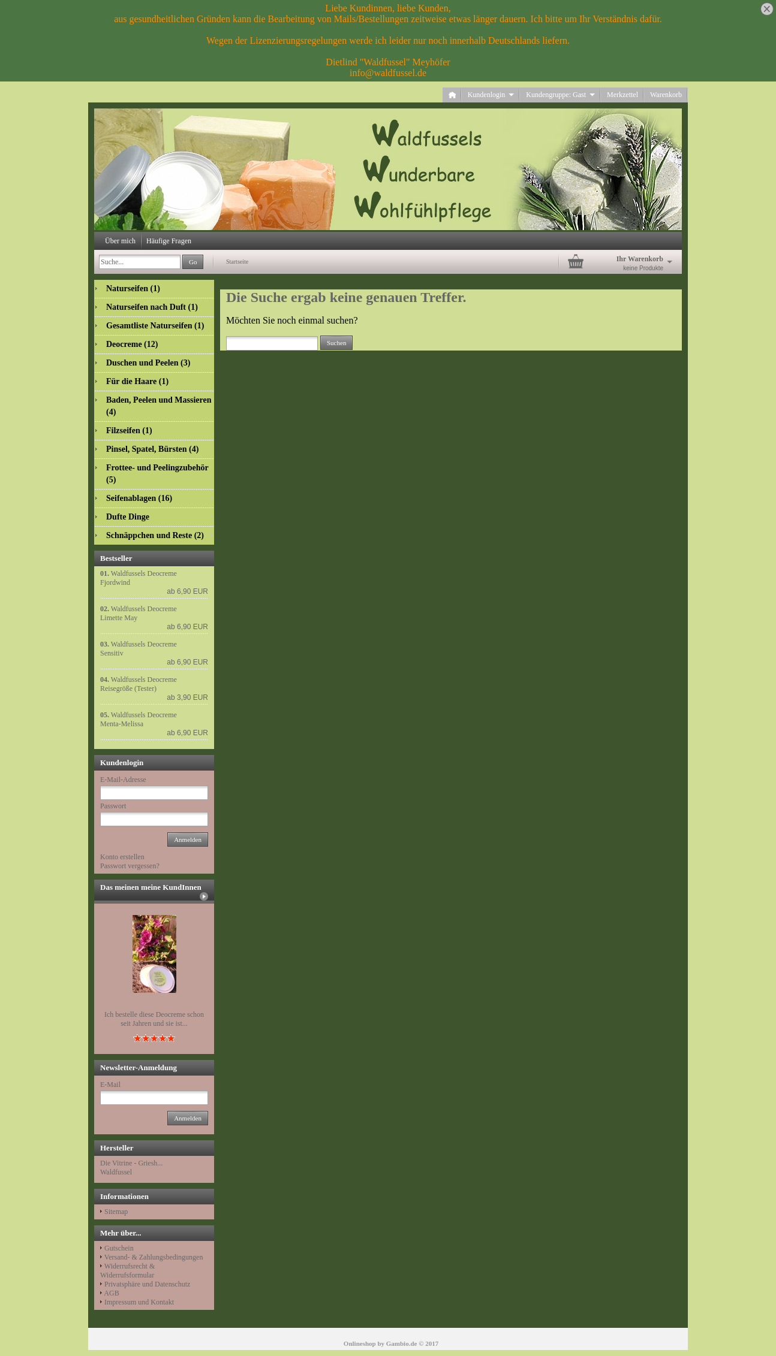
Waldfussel (116, 1172)
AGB (111, 1293)
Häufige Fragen (168, 241)
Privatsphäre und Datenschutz (147, 1284)
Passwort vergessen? (130, 866)
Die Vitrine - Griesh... (131, 1163)
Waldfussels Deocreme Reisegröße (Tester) (138, 684)
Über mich (120, 241)
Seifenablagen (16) (139, 498)
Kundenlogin (491, 94)
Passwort (113, 806)
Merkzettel (622, 94)
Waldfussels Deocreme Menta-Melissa (138, 719)
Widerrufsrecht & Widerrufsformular (127, 1270)
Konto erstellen (122, 857)
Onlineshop (360, 1343)
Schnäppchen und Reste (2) (155, 535)
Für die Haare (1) (137, 381)
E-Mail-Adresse (123, 779)
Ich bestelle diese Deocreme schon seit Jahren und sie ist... (154, 1019)
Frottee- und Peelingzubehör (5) (157, 473)
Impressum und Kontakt (139, 1302)
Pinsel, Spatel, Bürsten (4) (152, 449)
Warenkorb (666, 94)
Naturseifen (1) (133, 288)
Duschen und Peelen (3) (148, 362)
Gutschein (119, 1248)
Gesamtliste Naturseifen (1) (155, 325)
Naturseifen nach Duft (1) (152, 307)
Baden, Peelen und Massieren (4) (159, 405)
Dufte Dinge (127, 516)
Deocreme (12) (132, 344)
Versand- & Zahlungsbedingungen (153, 1257)
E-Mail (110, 1084)
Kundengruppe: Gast (560, 94)
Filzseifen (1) (129, 430)
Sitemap (116, 1211)
